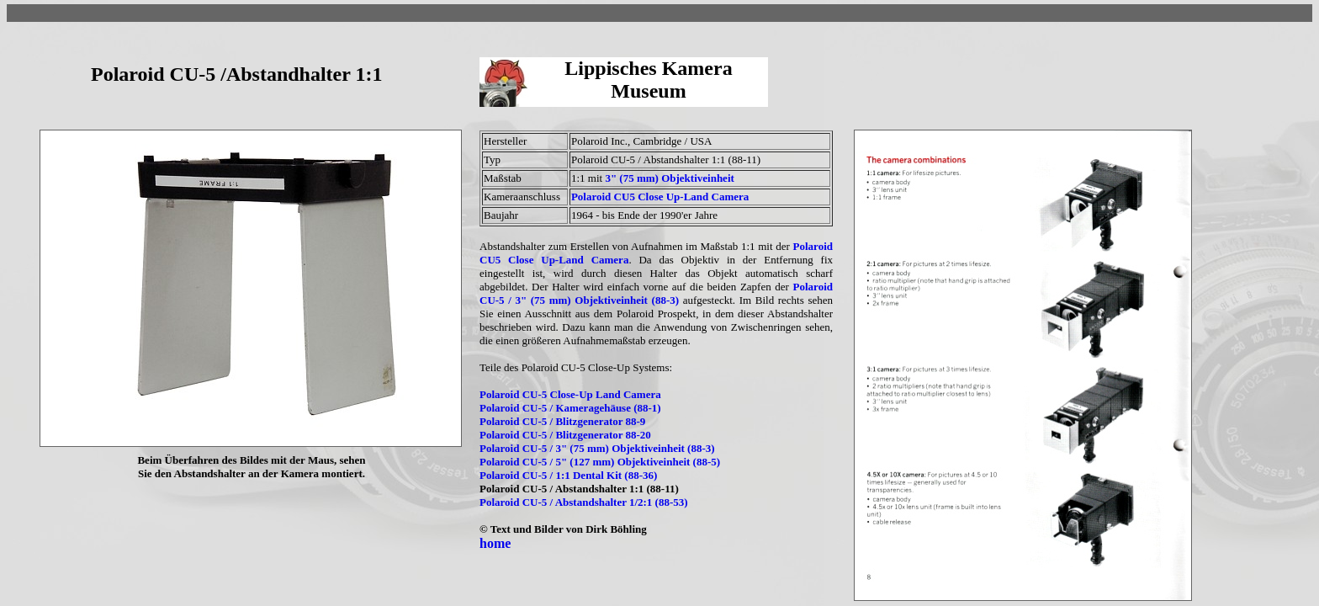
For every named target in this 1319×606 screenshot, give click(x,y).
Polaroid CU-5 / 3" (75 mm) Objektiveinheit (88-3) (656, 293)
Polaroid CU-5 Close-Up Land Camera (570, 394)
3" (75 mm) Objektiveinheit (669, 178)
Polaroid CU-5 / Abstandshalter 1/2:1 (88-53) (583, 502)
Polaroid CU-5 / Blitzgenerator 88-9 (562, 421)
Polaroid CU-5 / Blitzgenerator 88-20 (565, 434)
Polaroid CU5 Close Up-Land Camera (660, 196)
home (495, 543)
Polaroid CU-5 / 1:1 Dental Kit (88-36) (568, 475)
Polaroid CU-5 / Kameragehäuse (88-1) (570, 407)
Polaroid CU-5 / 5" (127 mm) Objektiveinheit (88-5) (599, 461)
